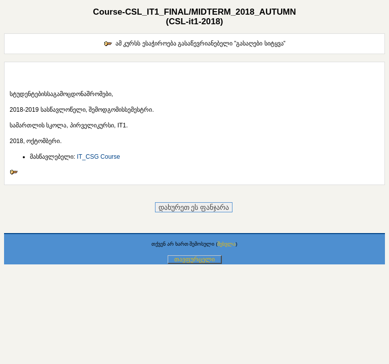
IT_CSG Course (98, 156)
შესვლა (226, 244)
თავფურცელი (194, 259)
